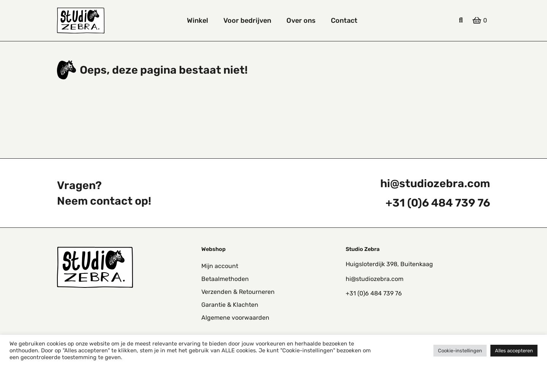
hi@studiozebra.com (435, 183)
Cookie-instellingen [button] (460, 350)
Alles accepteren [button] (514, 350)
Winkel (197, 20)
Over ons (301, 20)
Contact (344, 20)
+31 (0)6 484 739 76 (438, 202)
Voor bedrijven (247, 20)
